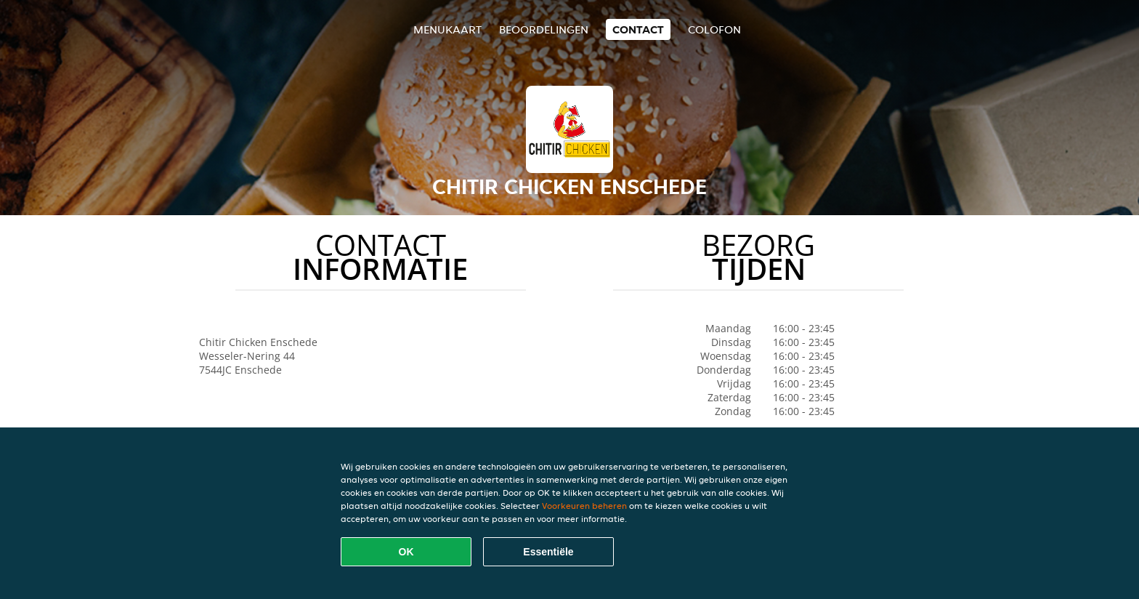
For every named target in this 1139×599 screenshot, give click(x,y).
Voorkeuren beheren (584, 505)
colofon (714, 29)
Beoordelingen (543, 29)
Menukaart (447, 29)
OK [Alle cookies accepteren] (406, 552)
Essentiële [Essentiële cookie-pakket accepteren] (548, 552)
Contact (638, 29)
